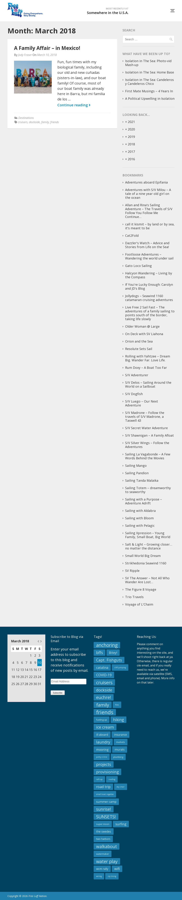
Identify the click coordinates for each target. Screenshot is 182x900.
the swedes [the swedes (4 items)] (103, 831)
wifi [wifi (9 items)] (117, 868)
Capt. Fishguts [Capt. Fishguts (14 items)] (109, 660)
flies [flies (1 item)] (117, 705)
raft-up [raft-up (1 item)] (99, 779)
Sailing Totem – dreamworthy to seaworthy (148, 490)
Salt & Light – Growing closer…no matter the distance (148, 546)
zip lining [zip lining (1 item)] (112, 876)
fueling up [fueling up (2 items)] (101, 719)
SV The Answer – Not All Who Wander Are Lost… (147, 580)
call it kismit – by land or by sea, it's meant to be (150, 226)
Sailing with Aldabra (140, 510)
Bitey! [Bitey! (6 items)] (113, 652)
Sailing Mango (136, 465)
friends (54, 122)
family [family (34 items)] (102, 705)
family (45, 122)
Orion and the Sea (139, 341)
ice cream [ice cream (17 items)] (105, 727)
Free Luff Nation (37, 896)
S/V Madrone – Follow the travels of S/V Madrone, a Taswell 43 (144, 417)
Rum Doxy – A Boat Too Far (146, 367)
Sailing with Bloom (139, 518)
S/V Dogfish (134, 394)
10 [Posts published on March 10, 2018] (39, 662)
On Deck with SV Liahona (144, 334)
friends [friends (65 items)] (104, 712)
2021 (131, 122)
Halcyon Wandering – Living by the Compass (148, 275)
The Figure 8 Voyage (140, 589)
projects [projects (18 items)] (103, 764)
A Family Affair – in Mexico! (47, 48)
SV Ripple (132, 570)
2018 (131, 144)
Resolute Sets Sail (138, 349)
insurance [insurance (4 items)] (120, 735)
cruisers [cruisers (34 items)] (104, 682)
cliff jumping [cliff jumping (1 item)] (120, 667)
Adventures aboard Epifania (146, 182)
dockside (34, 122)
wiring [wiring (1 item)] (99, 876)
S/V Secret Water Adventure (146, 428)
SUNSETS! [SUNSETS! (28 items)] (106, 817)
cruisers (23, 122)
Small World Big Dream (143, 556)
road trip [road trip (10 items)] (103, 786)
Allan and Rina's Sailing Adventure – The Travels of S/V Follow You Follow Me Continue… (148, 211)
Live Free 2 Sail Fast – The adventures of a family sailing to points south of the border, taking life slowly (150, 313)
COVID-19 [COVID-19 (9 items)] (104, 674)
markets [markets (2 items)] (120, 742)
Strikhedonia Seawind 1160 (145, 563)
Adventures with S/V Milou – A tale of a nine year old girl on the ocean (148, 194)
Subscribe (57, 693)
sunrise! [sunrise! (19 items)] (103, 809)
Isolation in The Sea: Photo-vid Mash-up (148, 63)
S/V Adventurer (136, 375)
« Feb (38, 641)
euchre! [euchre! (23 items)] (103, 697)
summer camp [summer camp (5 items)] (106, 802)
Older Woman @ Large (142, 326)
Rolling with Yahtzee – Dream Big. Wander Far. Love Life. (147, 358)
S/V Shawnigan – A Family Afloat (149, 435)
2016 (131, 159)
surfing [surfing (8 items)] (120, 824)
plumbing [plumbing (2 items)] (118, 757)
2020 (131, 129)
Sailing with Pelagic (140, 525)
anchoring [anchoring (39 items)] (107, 645)
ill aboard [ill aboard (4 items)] (102, 735)
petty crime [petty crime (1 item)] (101, 757)
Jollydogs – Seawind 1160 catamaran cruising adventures (149, 298)
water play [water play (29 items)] (107, 861)
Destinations (26, 118)
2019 (131, 137)
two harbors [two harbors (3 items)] (103, 839)
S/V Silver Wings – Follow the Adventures (147, 445)
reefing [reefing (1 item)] (112, 779)
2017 (131, 151)
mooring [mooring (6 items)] (102, 749)
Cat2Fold (132, 235)
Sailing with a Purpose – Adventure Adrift (143, 501)
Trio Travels (134, 597)
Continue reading (73, 105)
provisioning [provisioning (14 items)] (107, 771)
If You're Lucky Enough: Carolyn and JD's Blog (149, 286)
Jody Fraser (25, 55)
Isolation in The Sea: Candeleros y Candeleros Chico (149, 82)
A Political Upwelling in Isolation (150, 98)
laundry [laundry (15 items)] (103, 742)
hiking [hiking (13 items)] (118, 719)
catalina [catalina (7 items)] (102, 667)
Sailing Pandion (137, 473)
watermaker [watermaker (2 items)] (102, 853)
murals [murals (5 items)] (120, 749)
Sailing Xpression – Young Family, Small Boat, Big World (147, 535)
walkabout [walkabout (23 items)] (106, 846)
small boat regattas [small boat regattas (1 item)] (105, 794)
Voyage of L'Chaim (139, 604)
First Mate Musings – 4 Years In (149, 91)
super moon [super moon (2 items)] (102, 824)
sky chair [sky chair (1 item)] (121, 787)
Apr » (41, 641)
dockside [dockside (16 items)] (104, 690)
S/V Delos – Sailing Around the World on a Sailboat (148, 384)
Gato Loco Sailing (138, 266)
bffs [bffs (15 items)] (99, 652)
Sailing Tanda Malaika (141, 480)
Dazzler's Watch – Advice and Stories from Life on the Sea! (147, 245)
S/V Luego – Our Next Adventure (141, 403)
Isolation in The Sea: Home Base (149, 72)
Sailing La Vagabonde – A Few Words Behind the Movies (147, 456)
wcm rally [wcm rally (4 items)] (102, 869)
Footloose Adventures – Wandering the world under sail (149, 256)
